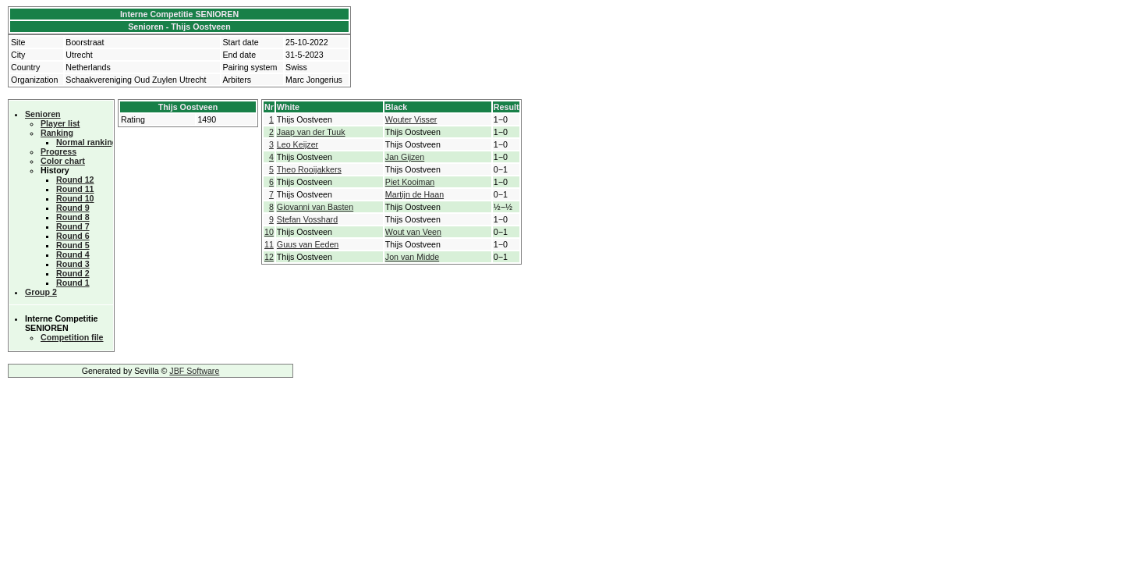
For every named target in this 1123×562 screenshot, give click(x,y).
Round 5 (73, 245)
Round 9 (73, 207)
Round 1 (73, 282)
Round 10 (75, 198)
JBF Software (194, 370)
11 (269, 244)
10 (269, 232)
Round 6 (73, 235)
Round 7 (73, 226)
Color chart (63, 160)
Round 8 (73, 217)
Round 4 (73, 254)
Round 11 (75, 189)
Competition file (72, 337)
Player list (60, 123)
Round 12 (75, 179)
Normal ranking (86, 142)
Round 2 (73, 273)
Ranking (57, 132)
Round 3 (73, 264)
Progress (58, 151)
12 (269, 256)
